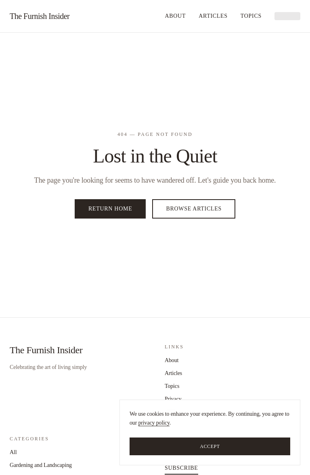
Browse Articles (194, 209)
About (175, 16)
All (13, 452)
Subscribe (181, 468)
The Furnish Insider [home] (39, 16)
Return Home (110, 209)
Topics (251, 16)
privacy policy (154, 423)
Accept (210, 446)
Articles (213, 16)
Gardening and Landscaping (41, 465)
